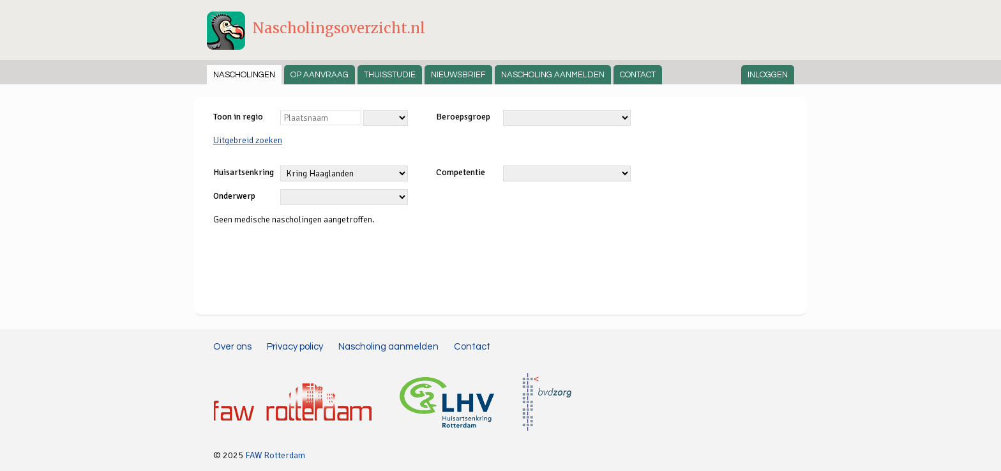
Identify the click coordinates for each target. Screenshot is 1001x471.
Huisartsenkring (243, 172)
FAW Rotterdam (275, 455)
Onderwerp (234, 195)
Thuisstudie (390, 74)
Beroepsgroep (463, 116)
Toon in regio (238, 116)
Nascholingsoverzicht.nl (339, 28)
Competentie (460, 172)
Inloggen (768, 74)
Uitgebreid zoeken (247, 140)
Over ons (232, 346)
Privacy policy (295, 346)
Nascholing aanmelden (553, 74)
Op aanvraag (319, 74)
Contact (638, 74)
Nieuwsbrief (458, 74)
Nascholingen (244, 74)
